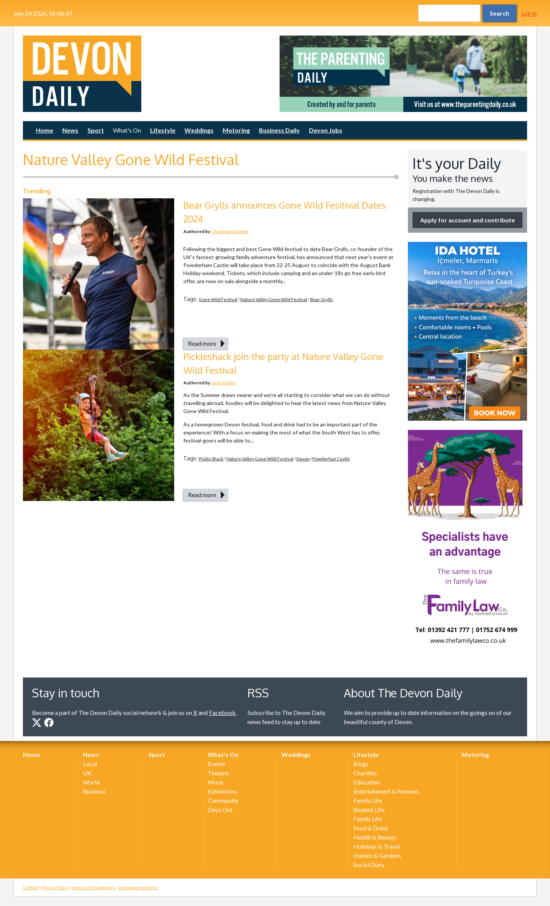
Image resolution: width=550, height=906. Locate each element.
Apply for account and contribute (467, 220)
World (91, 782)
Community (223, 800)
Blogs (361, 763)
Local (90, 763)
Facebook (222, 712)
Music (216, 782)
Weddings (199, 130)
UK (87, 772)
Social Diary (369, 864)
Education (366, 782)
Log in (529, 13)
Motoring (236, 130)
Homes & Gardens (377, 855)
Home (44, 130)
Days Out (220, 809)
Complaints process (138, 887)
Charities (365, 772)
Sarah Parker (224, 383)
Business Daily (279, 130)
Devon (303, 459)
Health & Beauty (374, 837)
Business (94, 791)
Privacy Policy (55, 887)
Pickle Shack (211, 459)
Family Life (367, 800)
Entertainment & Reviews (386, 791)
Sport (95, 130)
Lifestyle (162, 130)
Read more (202, 343)
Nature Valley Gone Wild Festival (273, 299)
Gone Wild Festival (218, 299)
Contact (31, 887)
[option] (403, 74)
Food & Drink (370, 827)
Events (216, 763)
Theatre (218, 772)
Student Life (369, 809)
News (70, 130)
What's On (127, 130)
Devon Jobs (325, 130)
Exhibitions (222, 791)
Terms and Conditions (93, 887)
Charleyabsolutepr (230, 231)
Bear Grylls (321, 299)
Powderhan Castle (331, 459)
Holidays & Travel (376, 846)
